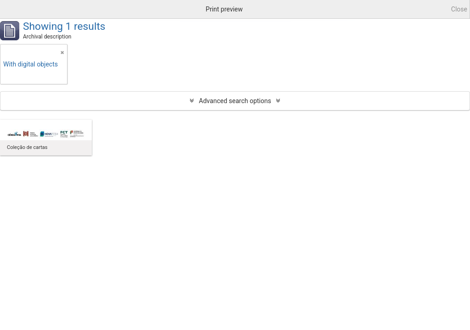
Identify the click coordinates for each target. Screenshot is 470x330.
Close (459, 9)
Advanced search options (235, 100)
